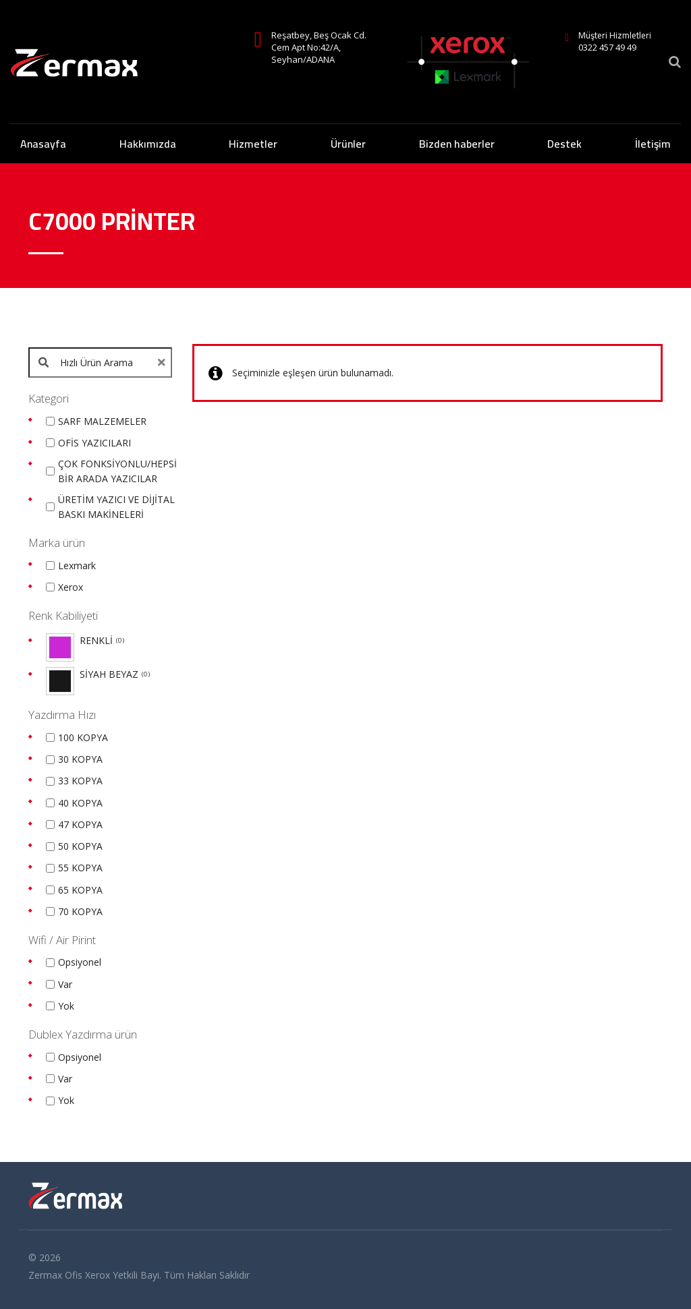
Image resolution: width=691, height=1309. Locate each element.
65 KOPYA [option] (80, 889)
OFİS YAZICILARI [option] (94, 442)
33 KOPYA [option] (80, 780)
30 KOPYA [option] (80, 759)
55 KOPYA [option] (80, 867)
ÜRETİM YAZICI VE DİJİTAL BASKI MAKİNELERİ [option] (116, 507)
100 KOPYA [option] (83, 737)
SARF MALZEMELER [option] (102, 421)
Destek (564, 144)
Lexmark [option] (77, 565)
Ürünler (348, 144)
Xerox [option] (70, 587)
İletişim (653, 144)
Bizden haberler (457, 144)
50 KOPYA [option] (80, 846)
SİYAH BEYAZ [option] (115, 674)
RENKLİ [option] (102, 640)
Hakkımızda (147, 144)
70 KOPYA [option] (80, 911)
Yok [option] (66, 1005)
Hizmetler (253, 144)
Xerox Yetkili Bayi (122, 1275)
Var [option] (65, 984)
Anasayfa (43, 144)
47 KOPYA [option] (80, 824)
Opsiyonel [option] (79, 962)
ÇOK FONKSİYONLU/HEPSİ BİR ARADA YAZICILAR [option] (117, 471)
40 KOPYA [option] (80, 802)
